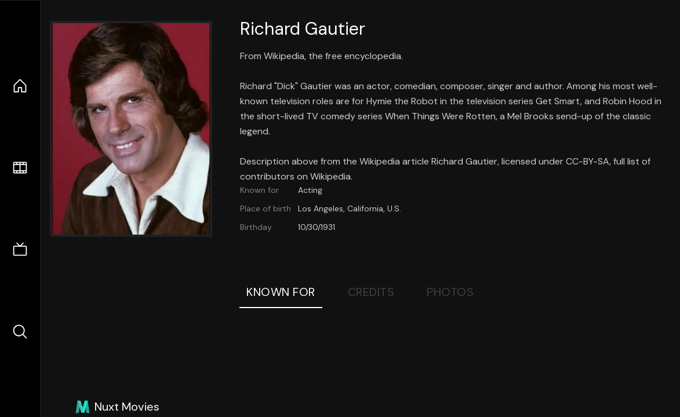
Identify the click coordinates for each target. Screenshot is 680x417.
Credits (371, 291)
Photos (450, 291)
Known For (280, 291)
